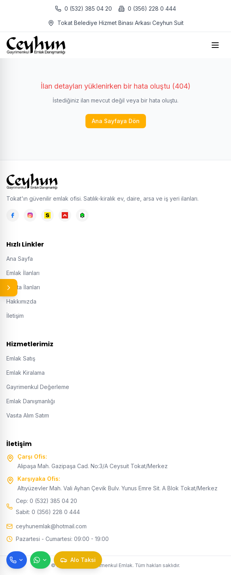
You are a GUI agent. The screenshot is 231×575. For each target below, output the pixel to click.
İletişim (15, 315)
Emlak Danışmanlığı (30, 401)
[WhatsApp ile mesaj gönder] (40, 560)
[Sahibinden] (47, 215)
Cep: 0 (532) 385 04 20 (46, 500)
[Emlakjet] (82, 215)
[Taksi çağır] (78, 560)
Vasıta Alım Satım (27, 415)
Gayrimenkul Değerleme (37, 386)
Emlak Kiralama (25, 372)
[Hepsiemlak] (65, 215)
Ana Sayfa (19, 258)
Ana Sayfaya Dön (116, 121)
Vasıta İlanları (23, 287)
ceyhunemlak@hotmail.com (51, 526)
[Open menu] (216, 45)
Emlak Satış (20, 358)
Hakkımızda (21, 301)
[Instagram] (30, 215)
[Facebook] (12, 215)
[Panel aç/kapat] (8, 287)
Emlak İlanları (23, 272)
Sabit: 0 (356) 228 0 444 (48, 512)
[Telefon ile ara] (16, 560)
